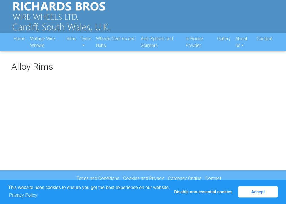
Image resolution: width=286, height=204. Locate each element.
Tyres (86, 43)
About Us (241, 46)
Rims (71, 43)
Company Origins (184, 178)
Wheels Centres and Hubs (115, 46)
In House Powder (194, 46)
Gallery (224, 43)
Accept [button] (258, 192)
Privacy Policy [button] (23, 195)
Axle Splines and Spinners (157, 46)
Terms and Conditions (97, 178)
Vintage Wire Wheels (42, 46)
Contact (264, 43)
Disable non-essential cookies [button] (203, 192)
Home (19, 43)
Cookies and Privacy (143, 178)
